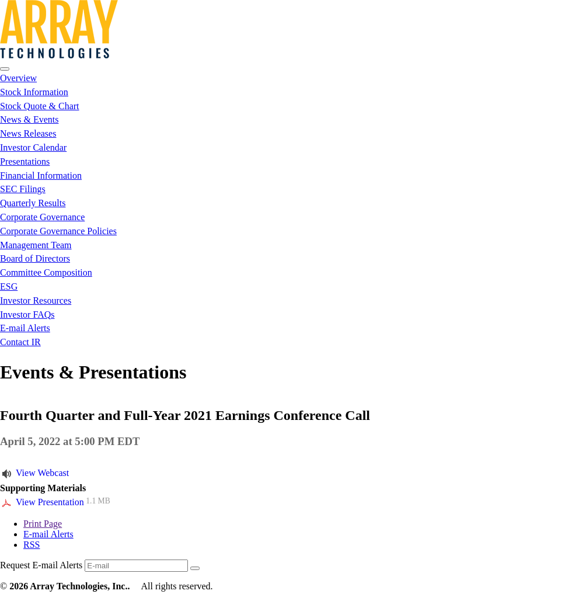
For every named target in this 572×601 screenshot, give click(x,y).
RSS (31, 545)
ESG (9, 286)
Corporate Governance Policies (58, 231)
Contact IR (20, 342)
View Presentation (50, 502)
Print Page (42, 524)
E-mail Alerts (25, 328)
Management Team (36, 245)
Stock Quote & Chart (39, 106)
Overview (18, 78)
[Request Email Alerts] (136, 566)
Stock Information (34, 92)
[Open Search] (4, 69)
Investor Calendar (33, 147)
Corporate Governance (42, 217)
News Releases (28, 133)
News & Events (29, 119)
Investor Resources (35, 300)
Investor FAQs (27, 314)
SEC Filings (23, 189)
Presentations (25, 161)
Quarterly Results (32, 203)
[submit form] (195, 568)
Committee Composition (46, 272)
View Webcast (42, 473)
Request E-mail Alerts (41, 565)
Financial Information (41, 175)
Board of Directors (35, 258)
